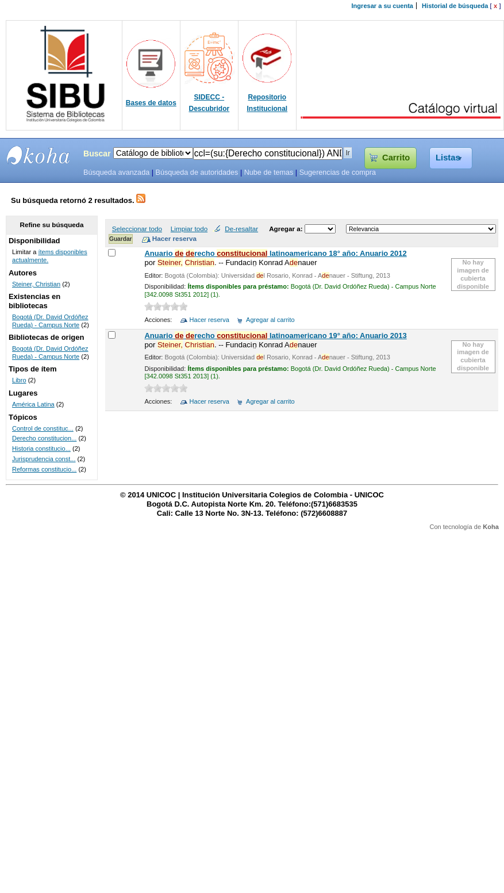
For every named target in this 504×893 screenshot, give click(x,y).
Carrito (396, 157)
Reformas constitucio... (44, 469)
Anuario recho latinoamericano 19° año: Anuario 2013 (275, 335)
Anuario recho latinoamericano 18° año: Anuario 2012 (275, 253)
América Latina (33, 404)
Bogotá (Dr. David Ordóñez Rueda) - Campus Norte (50, 320)
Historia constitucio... (41, 448)
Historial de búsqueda (455, 5)
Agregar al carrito (270, 319)
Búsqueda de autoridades (196, 172)
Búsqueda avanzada (116, 172)
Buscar (97, 153)
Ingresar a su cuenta (382, 5)
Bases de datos (151, 103)
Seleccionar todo (137, 228)
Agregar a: (287, 228)
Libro (19, 380)
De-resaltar (241, 228)
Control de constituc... (43, 428)
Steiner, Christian (36, 284)
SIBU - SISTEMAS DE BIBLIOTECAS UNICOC (38, 155)
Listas (448, 157)
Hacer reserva (209, 319)
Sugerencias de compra (337, 172)
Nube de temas (269, 172)
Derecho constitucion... (44, 438)
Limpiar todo (189, 228)
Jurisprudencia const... (44, 458)
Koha (491, 526)
